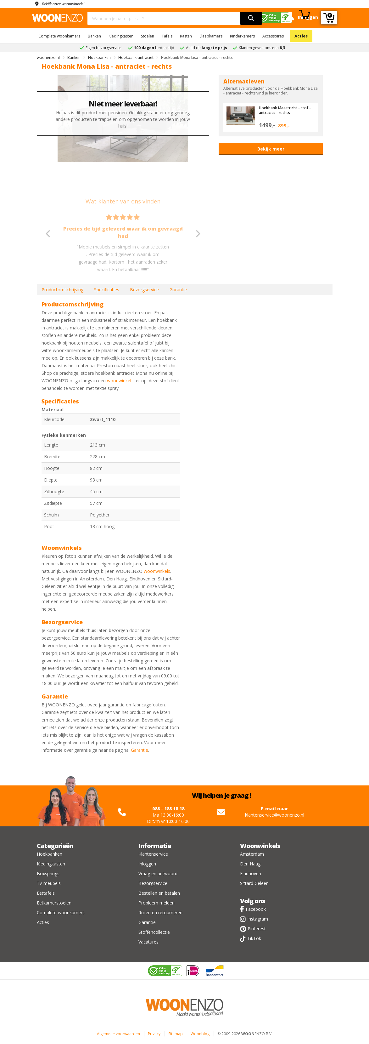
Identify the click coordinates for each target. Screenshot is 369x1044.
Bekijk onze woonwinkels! (67, 4)
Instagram (257, 919)
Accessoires (273, 36)
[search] (251, 18)
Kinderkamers (242, 36)
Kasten (186, 36)
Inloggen (147, 864)
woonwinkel (119, 381)
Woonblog (200, 1033)
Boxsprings (48, 873)
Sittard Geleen (254, 883)
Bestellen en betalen (159, 893)
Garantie (178, 290)
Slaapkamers (210, 36)
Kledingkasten (121, 36)
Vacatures (148, 942)
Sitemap (175, 1033)
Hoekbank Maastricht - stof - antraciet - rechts (286, 110)
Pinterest (257, 929)
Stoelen (147, 36)
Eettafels (46, 893)
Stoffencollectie (154, 932)
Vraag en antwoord (157, 873)
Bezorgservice (144, 290)
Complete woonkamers (59, 36)
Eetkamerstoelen (54, 903)
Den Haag (250, 864)
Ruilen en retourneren (160, 913)
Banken (94, 36)
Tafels (167, 36)
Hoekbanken (49, 854)
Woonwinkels (260, 845)
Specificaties (106, 290)
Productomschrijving (62, 290)
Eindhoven (250, 873)
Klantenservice (153, 854)
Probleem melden (156, 903)
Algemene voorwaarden (118, 1033)
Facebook (256, 909)
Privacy (154, 1033)
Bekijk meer (270, 149)
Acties (301, 36)
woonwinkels (157, 571)
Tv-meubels (49, 883)
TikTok (254, 938)
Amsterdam (252, 854)
